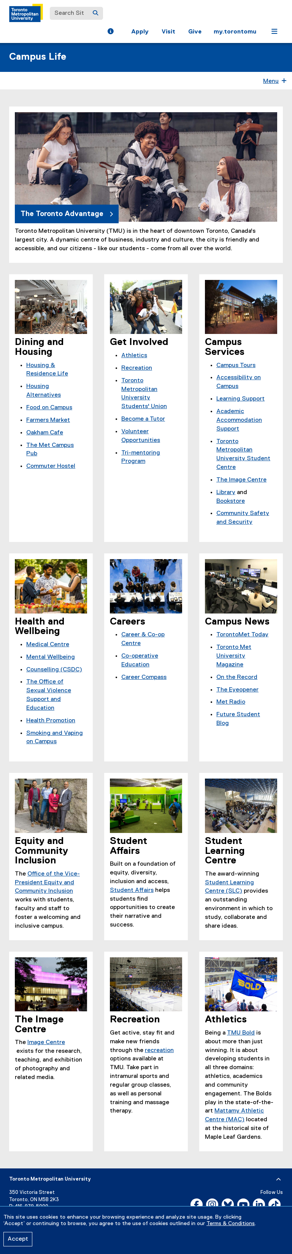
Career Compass (144, 677)
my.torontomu (235, 32)
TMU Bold (241, 1033)
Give (195, 32)
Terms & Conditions (230, 1223)
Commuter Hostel (50, 466)
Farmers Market (48, 420)
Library (225, 493)
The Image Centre (241, 480)
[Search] (95, 13)
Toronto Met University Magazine (233, 656)
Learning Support (240, 399)
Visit (168, 32)
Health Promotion (50, 721)
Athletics (134, 356)
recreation (159, 1050)
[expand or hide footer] (278, 1179)
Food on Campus (49, 408)
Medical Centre (47, 645)
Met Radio (230, 702)
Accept (18, 1239)
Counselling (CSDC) (54, 670)
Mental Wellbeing (50, 657)
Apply (140, 32)
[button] (110, 32)
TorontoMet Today (242, 635)
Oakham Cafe (44, 433)
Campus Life (37, 57)
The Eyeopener (237, 690)
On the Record (236, 677)
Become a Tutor (143, 419)
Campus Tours (236, 365)
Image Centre (46, 1042)
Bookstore (230, 501)
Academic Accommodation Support (239, 420)
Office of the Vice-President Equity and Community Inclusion (47, 883)
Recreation (136, 368)
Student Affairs (132, 890)
